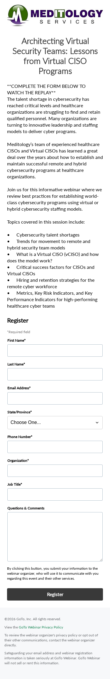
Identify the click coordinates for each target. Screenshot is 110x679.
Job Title (14, 484)
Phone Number (19, 437)
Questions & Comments (25, 508)
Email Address (18, 388)
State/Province (18, 412)
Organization (17, 460)
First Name (15, 340)
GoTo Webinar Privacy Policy (41, 627)
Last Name (15, 364)
